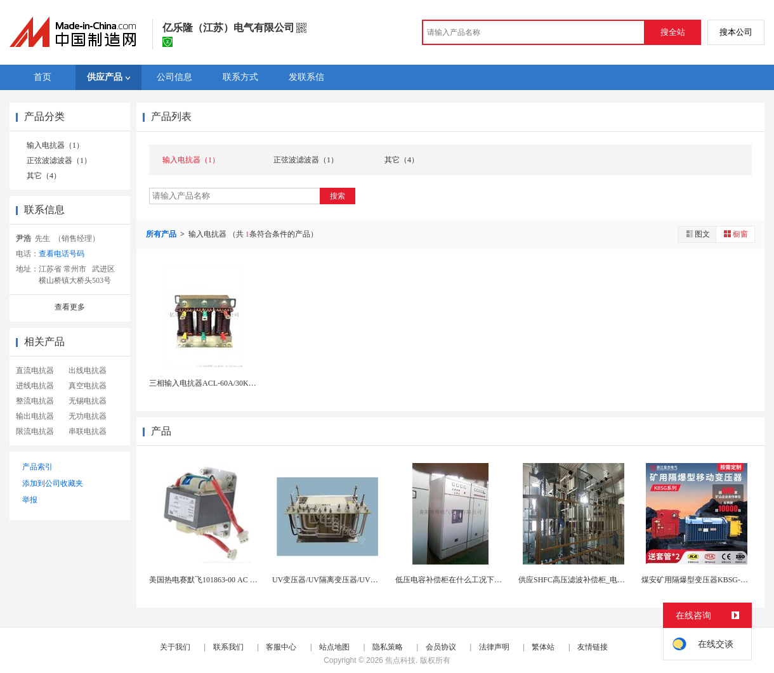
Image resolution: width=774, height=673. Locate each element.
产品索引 (37, 466)
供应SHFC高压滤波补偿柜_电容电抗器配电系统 (598, 579)
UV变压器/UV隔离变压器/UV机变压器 (336, 579)
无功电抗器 (88, 416)
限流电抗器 (35, 431)
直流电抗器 (35, 370)
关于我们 (175, 647)
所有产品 (162, 234)
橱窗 (735, 233)
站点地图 (334, 647)
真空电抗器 (88, 385)
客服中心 (281, 647)
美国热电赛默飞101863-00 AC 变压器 (211, 579)
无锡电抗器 (88, 400)
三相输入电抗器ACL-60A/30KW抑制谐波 (217, 383)
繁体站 (543, 647)
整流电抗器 (35, 400)
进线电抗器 (35, 385)
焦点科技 (400, 660)
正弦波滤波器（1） (59, 160)
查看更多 (70, 307)
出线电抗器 (88, 370)
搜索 (337, 196)
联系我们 (228, 647)
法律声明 (494, 647)
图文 (697, 233)
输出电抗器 (35, 416)
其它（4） (44, 175)
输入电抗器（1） (55, 145)
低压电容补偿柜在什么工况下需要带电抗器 (467, 579)
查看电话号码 (61, 253)
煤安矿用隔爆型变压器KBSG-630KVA (704, 579)
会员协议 (441, 647)
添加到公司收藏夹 (52, 483)
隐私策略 (387, 647)
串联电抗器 (88, 431)
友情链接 (592, 647)
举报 (29, 499)
